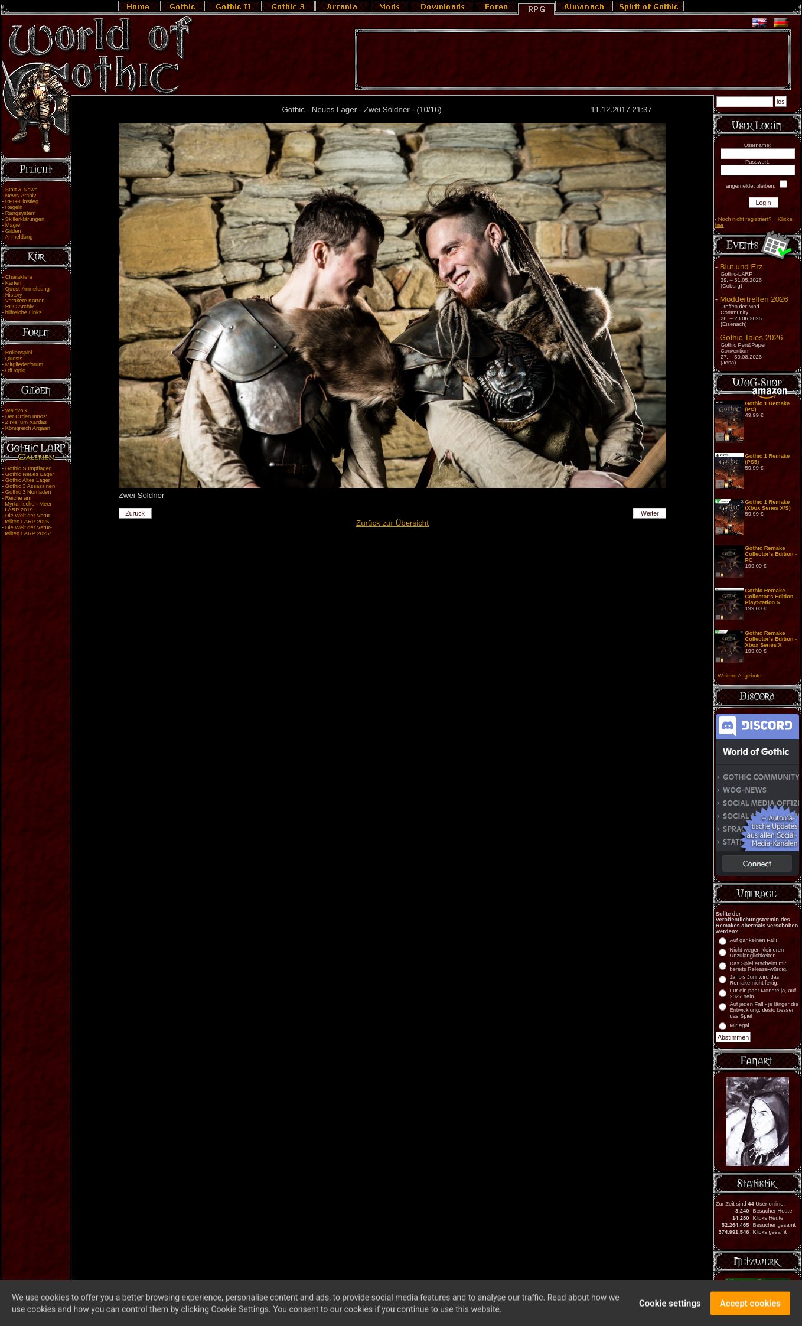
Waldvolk (16, 410)
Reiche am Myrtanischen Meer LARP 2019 (27, 504)
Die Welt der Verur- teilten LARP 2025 (27, 518)
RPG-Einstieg (22, 201)
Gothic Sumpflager (28, 468)
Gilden (13, 231)
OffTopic (15, 370)
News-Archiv (20, 195)
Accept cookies (750, 1306)
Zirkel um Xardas (26, 422)
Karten (13, 283)
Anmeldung (18, 237)
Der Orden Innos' (26, 416)
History (13, 295)
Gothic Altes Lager (27, 480)
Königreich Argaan (27, 428)
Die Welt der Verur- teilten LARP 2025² (27, 530)
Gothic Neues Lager (29, 474)
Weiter (650, 513)
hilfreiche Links (23, 312)
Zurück (135, 513)
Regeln (14, 207)
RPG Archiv (19, 306)
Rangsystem (20, 213)
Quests (14, 358)
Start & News (21, 190)
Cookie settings (670, 1306)
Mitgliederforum (24, 364)
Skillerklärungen (24, 219)
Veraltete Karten (25, 301)
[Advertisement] (573, 59)
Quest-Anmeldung (27, 289)
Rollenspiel (18, 353)
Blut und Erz (741, 266)
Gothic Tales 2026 (751, 337)
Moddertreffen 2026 (754, 299)
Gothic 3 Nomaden (28, 492)
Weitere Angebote (739, 676)
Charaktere (18, 277)
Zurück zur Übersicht (392, 523)
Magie (12, 225)
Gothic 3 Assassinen (30, 486)
